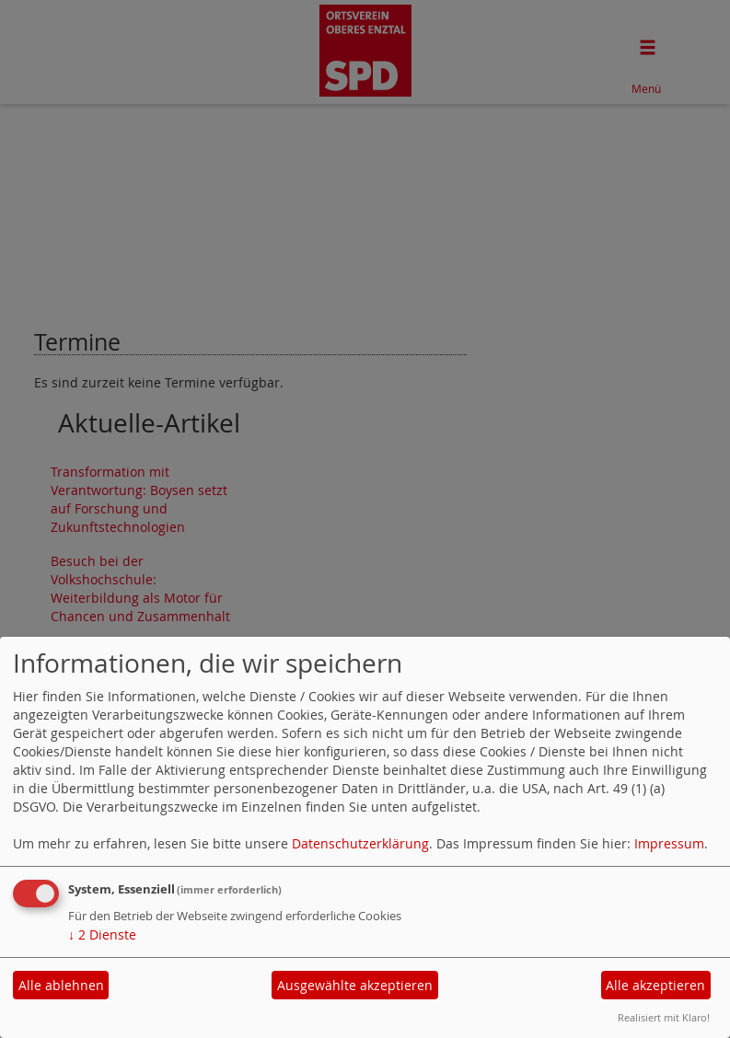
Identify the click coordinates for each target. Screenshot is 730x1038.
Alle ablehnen (61, 985)
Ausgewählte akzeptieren (355, 985)
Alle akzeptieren (655, 985)
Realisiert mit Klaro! (664, 1017)
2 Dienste (102, 934)
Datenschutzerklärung (360, 843)
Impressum (669, 843)
